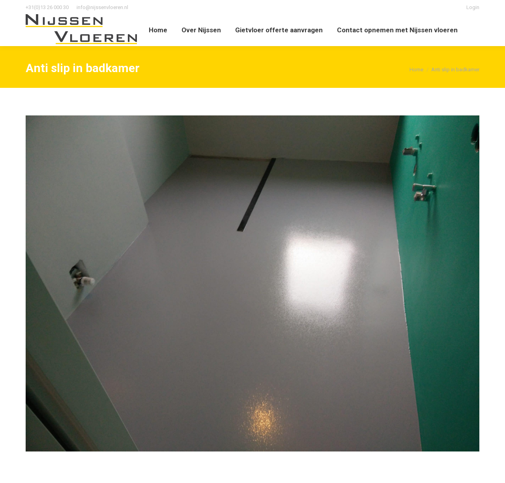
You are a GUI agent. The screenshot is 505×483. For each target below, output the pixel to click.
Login (472, 7)
